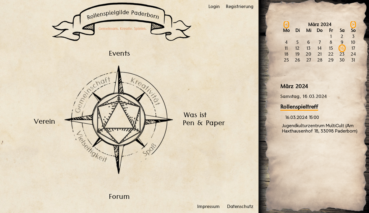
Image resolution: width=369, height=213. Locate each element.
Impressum (208, 206)
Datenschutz (240, 206)
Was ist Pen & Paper (204, 119)
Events (119, 53)
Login (214, 6)
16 (342, 48)
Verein (44, 121)
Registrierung (239, 6)
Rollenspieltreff (299, 107)
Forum (119, 196)
